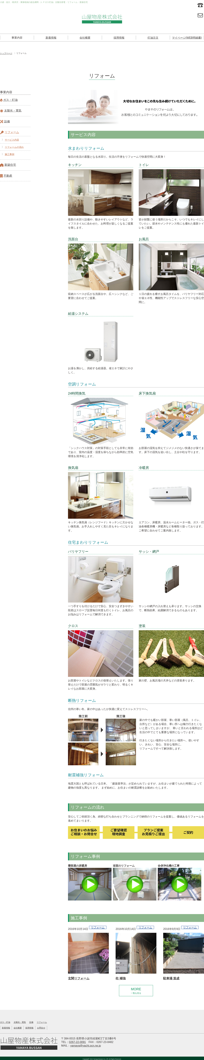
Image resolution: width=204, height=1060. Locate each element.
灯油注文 (153, 37)
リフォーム (12, 132)
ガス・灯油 (10, 100)
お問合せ (41, 1027)
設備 (7, 121)
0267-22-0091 (77, 1041)
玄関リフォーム (78, 978)
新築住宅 (10, 164)
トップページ (6, 53)
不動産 (8, 175)
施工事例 (9, 154)
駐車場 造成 (171, 978)
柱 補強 (121, 978)
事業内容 (17, 37)
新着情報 (51, 37)
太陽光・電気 (12, 110)
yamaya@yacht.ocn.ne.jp (85, 1045)
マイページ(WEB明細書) (187, 37)
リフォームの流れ (14, 147)
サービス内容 (12, 139)
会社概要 (85, 37)
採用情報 (119, 37)
